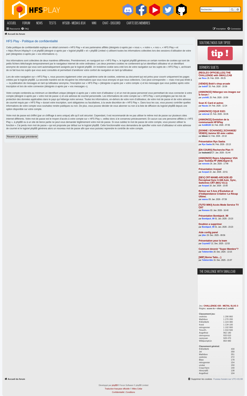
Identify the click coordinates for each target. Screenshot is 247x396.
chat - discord (111, 23)
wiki (94, 23)
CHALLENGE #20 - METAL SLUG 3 (221, 306)
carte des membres (138, 23)
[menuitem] (25, 28)
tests (52, 23)
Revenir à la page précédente (22, 136)
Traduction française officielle (117, 389)
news (39, 23)
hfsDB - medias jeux (73, 23)
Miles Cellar (137, 389)
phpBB (115, 385)
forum (26, 23)
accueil (11, 23)
